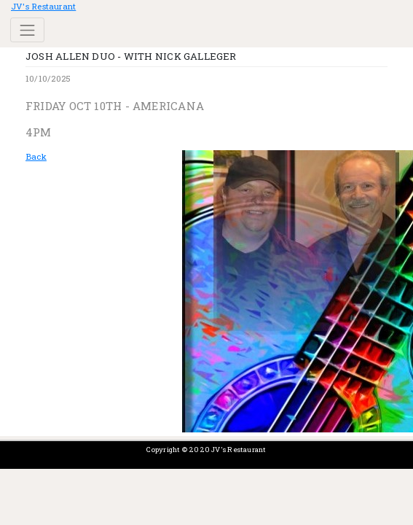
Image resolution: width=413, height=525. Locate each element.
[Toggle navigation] (27, 30)
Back (36, 156)
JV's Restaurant (43, 6)
